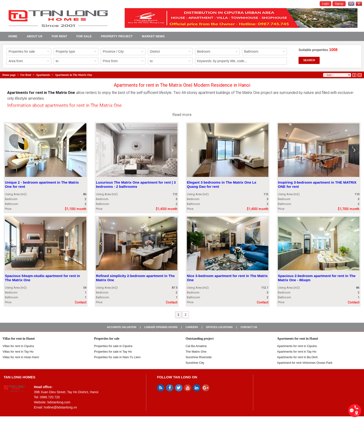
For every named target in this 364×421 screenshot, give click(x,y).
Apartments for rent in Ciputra (297, 346)
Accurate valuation (121, 327)
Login (325, 3)
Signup (339, 3)
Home (12, 36)
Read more (182, 114)
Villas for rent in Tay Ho (18, 351)
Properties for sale (106, 338)
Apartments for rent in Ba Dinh (297, 357)
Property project (117, 36)
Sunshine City (194, 362)
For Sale (84, 36)
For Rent (59, 36)
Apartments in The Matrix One (73, 75)
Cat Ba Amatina (195, 346)
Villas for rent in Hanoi (19, 338)
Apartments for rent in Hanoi (297, 338)
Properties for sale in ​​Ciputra (113, 346)
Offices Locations (219, 327)
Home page (9, 75)
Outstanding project (199, 338)
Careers (191, 327)
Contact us (248, 327)
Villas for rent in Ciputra (18, 346)
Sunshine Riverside (198, 357)
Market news (153, 36)
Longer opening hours (161, 327)
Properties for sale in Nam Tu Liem (117, 357)
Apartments (43, 75)
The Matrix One (195, 351)
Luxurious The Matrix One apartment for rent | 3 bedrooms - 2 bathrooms (136, 185)
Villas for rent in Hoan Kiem (21, 357)
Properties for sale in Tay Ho (113, 351)
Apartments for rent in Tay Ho (296, 351)
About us (34, 36)
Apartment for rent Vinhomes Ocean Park (304, 362)
